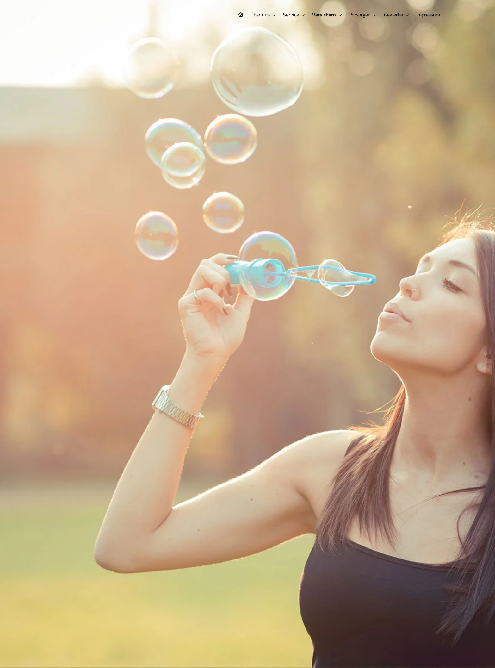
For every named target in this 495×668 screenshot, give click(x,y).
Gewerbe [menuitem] (393, 14)
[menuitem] (241, 15)
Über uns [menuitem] (260, 14)
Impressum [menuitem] (428, 14)
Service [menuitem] (291, 14)
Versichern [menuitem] (324, 14)
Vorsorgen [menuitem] (360, 14)
